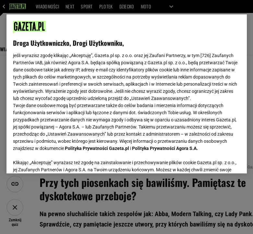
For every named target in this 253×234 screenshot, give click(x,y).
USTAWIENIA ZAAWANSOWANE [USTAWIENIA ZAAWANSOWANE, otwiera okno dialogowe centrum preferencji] (55, 160)
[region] (126, 93)
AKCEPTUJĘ (218, 160)
